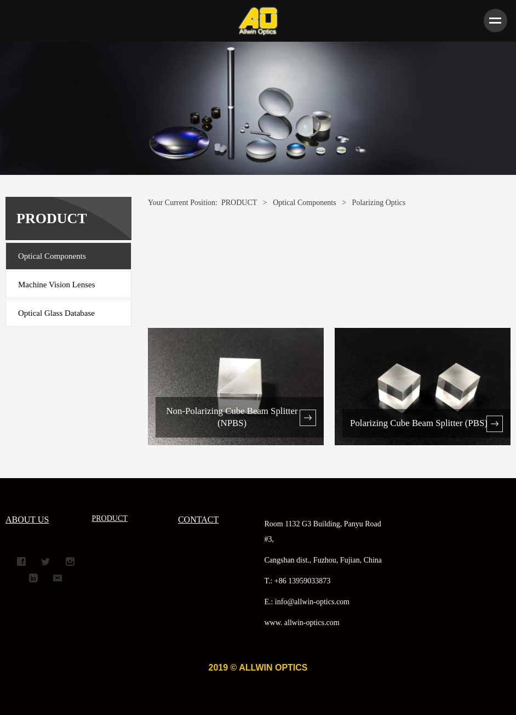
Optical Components (52, 256)
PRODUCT (239, 202)
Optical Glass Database (56, 313)
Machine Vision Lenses (56, 284)
